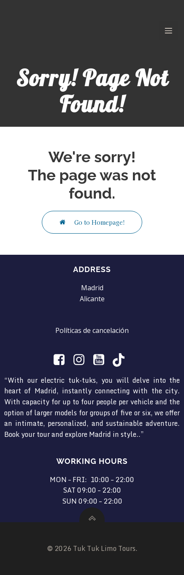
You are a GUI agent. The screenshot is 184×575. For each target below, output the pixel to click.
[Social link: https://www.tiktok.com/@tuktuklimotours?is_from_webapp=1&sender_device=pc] (122, 360)
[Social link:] (62, 360)
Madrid (92, 287)
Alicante (92, 298)
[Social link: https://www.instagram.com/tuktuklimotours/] (82, 360)
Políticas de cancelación (92, 330)
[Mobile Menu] (168, 30)
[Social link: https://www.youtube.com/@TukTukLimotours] (102, 360)
